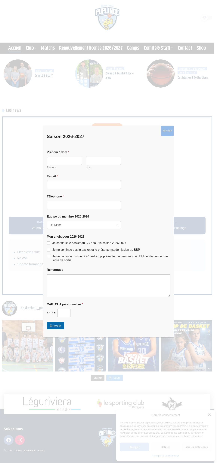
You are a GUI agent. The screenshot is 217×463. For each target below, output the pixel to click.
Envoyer (55, 325)
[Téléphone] (84, 205)
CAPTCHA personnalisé (65, 304)
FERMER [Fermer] (167, 130)
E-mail (52, 176)
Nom (88, 167)
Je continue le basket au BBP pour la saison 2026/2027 (89, 243)
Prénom (51, 167)
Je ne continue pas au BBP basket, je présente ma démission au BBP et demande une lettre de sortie (110, 258)
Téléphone (55, 196)
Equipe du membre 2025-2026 (68, 216)
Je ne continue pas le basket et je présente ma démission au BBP (96, 249)
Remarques (55, 269)
